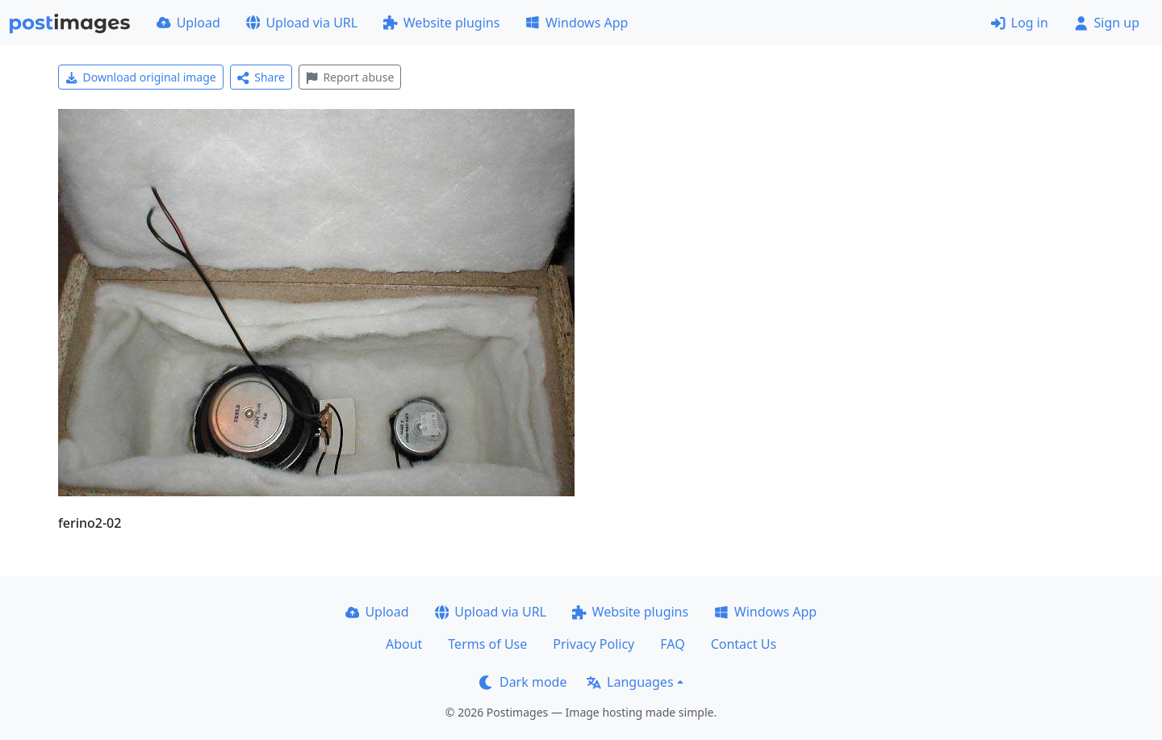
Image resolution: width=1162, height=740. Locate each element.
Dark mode (522, 682)
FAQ (672, 644)
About (404, 644)
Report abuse (350, 77)
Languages (630, 682)
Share (261, 77)
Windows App (576, 22)
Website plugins (441, 22)
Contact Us (743, 644)
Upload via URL (301, 22)
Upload (188, 22)
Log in (1019, 22)
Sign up (1106, 22)
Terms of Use (487, 644)
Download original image (140, 77)
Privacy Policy (593, 644)
